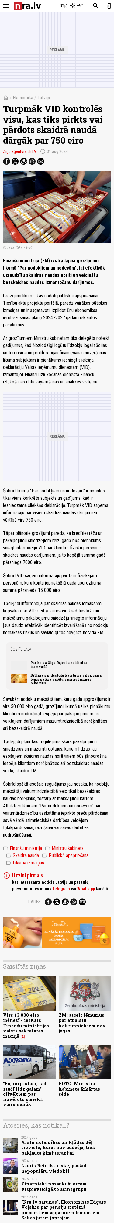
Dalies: (35, 901)
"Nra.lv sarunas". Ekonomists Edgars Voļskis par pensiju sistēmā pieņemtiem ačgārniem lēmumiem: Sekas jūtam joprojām (63, 1210)
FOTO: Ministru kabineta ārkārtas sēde (79, 1089)
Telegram (61, 888)
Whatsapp (86, 888)
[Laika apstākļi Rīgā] (71, 6)
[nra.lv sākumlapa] (27, 6)
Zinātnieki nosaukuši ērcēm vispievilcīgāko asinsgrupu (54, 1186)
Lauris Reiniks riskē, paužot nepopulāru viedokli (54, 1168)
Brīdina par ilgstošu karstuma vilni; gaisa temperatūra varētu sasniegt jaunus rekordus (66, 679)
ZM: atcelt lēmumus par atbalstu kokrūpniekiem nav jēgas (82, 1023)
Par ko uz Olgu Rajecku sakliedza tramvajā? (58, 664)
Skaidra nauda (22, 855)
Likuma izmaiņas (25, 863)
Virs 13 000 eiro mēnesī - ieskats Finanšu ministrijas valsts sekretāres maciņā (26, 1025)
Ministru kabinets (64, 848)
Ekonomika (23, 98)
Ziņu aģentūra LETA (19, 151)
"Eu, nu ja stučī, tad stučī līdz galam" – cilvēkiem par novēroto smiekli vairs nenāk (25, 1094)
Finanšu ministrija (22, 848)
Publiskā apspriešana (65, 855)
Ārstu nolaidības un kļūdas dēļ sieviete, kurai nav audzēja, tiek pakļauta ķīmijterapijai (58, 1147)
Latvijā (43, 98)
